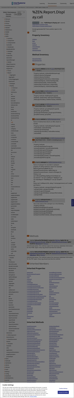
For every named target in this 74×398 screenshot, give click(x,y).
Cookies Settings (63, 389)
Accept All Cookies (63, 393)
